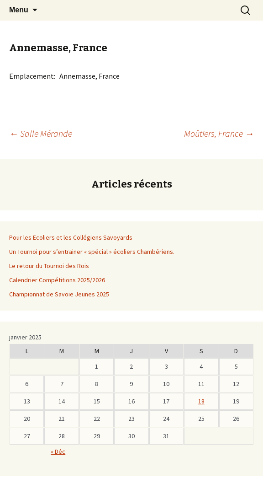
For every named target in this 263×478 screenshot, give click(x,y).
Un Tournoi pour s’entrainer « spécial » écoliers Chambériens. (91, 251)
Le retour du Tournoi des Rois (49, 266)
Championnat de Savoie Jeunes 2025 (59, 294)
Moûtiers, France (219, 133)
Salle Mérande (40, 133)
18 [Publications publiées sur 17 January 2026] (201, 401)
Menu (18, 10)
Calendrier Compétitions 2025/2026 (57, 280)
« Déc (58, 451)
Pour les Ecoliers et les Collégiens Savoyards (70, 237)
